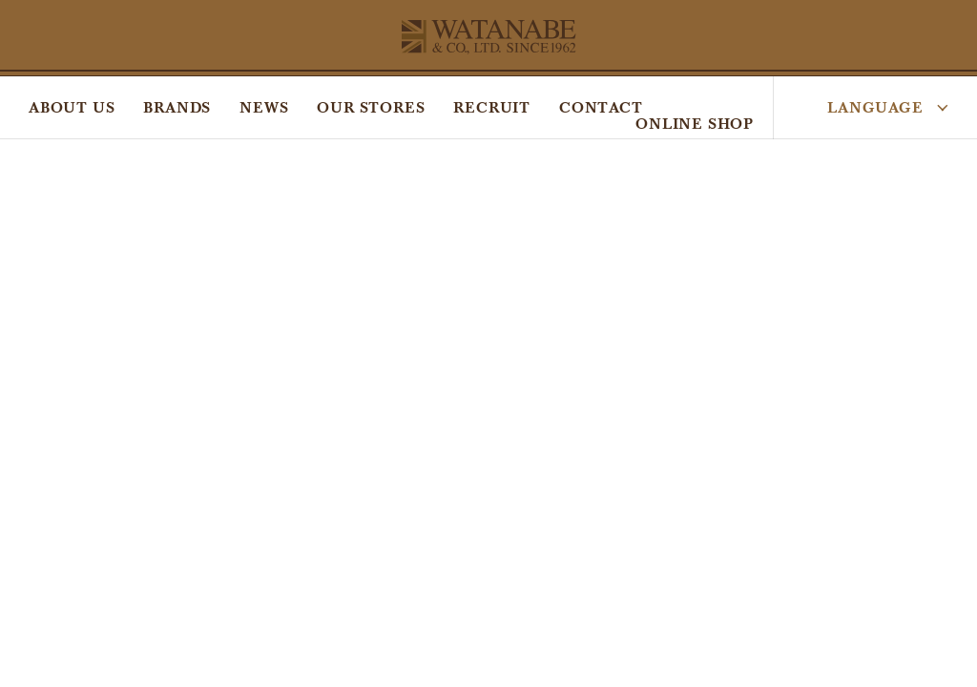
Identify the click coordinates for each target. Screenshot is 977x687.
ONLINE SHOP (694, 123)
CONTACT (601, 107)
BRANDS (177, 107)
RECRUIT (491, 107)
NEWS (263, 107)
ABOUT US (71, 107)
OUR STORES (371, 107)
